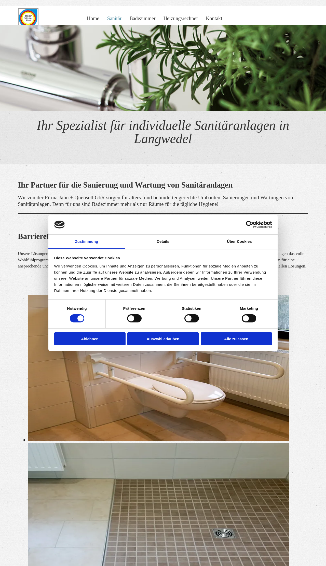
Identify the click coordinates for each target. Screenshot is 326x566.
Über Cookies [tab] (239, 241)
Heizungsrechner (181, 18)
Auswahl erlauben (163, 339)
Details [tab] (163, 241)
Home (93, 18)
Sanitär (114, 18)
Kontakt (214, 18)
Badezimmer (142, 18)
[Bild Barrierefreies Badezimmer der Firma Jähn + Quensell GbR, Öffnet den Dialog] (158, 440)
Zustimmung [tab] (86, 241)
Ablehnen (89, 339)
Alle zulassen (236, 339)
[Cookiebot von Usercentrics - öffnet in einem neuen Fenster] (249, 224)
